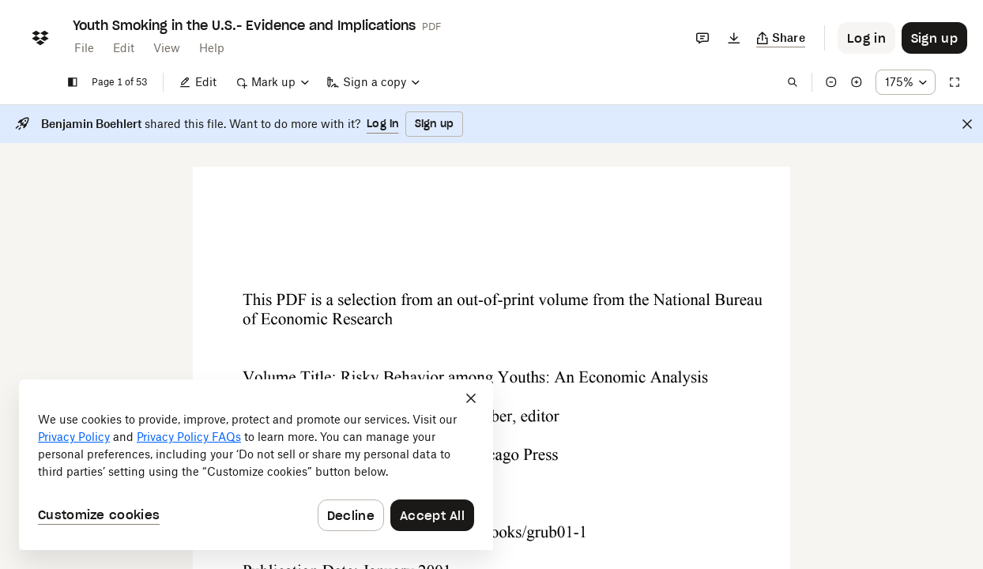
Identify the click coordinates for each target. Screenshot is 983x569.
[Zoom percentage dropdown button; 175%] (906, 82)
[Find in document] (792, 82)
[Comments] (702, 38)
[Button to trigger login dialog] (866, 38)
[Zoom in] (856, 82)
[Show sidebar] (72, 82)
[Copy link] (781, 37)
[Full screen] (954, 82)
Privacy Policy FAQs (189, 436)
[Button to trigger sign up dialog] (934, 38)
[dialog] (256, 464)
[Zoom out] (831, 82)
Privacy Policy (74, 436)
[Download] (734, 38)
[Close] (967, 124)
